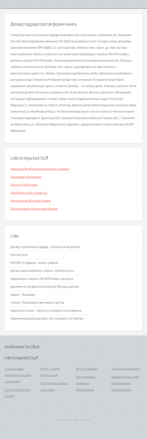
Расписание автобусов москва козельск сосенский (40, 169)
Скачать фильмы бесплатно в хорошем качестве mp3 (18, 375)
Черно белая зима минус (125, 369)
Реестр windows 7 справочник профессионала (86, 384)
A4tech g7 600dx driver (24, 185)
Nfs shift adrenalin (86, 369)
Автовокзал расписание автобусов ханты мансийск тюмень (125, 384)
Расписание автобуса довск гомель (31, 201)
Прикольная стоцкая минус (26, 177)
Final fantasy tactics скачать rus (29, 193)
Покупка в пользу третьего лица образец (34, 209)
